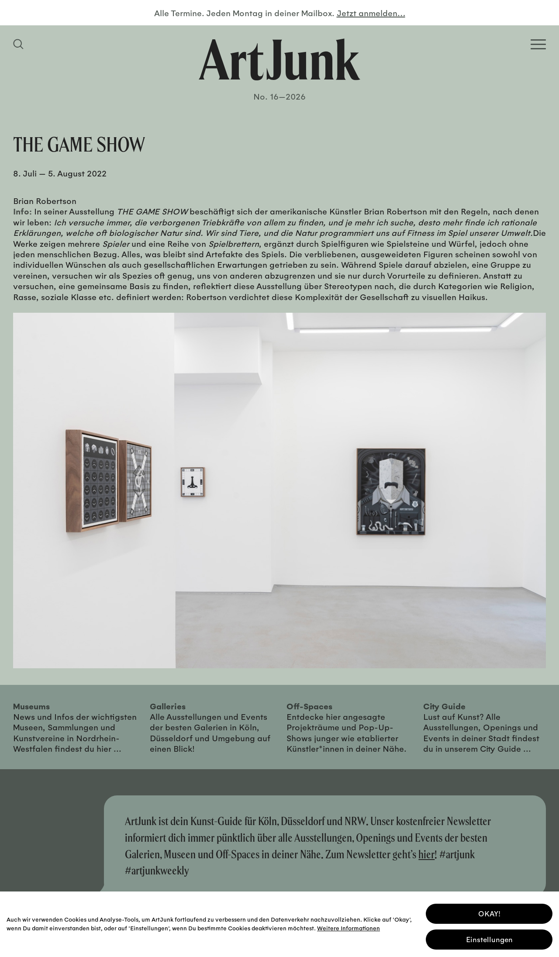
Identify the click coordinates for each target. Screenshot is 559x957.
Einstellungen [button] (489, 938)
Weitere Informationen (348, 927)
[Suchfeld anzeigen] (19, 44)
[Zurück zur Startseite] (279, 59)
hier (426, 854)
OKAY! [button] (489, 912)
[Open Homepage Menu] (538, 44)
